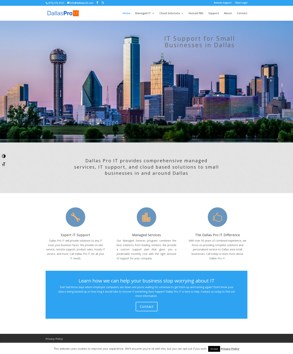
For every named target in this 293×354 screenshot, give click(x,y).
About (228, 13)
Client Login (241, 3)
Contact (242, 13)
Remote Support (223, 3)
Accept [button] (214, 348)
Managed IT (143, 13)
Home (126, 13)
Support (213, 13)
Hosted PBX (196, 13)
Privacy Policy (54, 339)
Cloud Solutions (169, 13)
